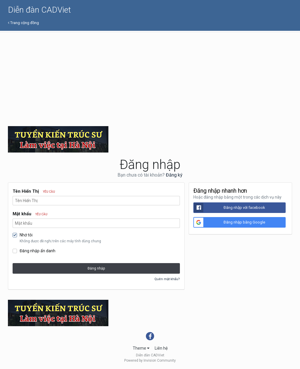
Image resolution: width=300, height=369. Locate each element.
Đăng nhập (96, 268)
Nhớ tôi (26, 235)
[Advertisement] (150, 76)
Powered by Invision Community (150, 360)
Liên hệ (161, 348)
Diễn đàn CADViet (39, 10)
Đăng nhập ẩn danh (37, 250)
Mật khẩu (30, 213)
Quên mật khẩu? (167, 279)
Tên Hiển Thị (34, 191)
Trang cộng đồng (23, 23)
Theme (141, 348)
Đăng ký (174, 175)
